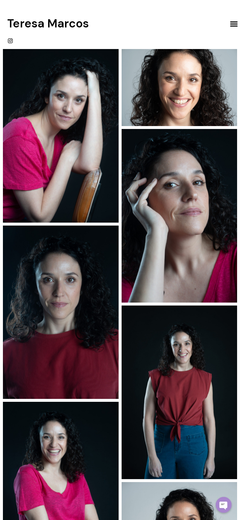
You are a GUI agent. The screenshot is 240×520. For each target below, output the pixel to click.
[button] (234, 24)
